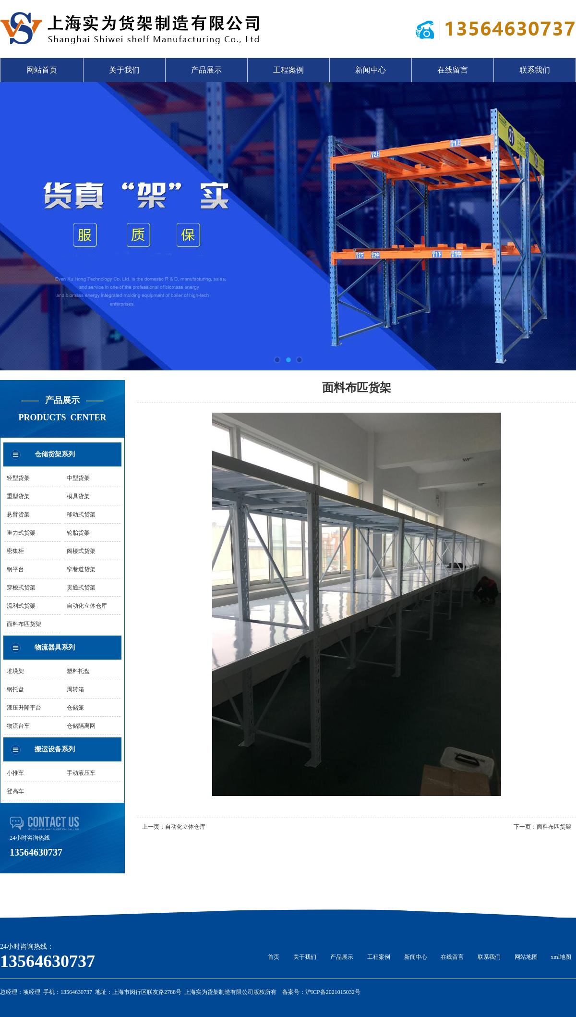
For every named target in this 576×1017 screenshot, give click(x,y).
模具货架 (78, 496)
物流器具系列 (55, 647)
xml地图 (561, 957)
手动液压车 (81, 773)
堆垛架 (15, 671)
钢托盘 (15, 689)
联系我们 (534, 70)
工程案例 (288, 70)
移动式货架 (81, 514)
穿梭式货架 (21, 587)
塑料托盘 (78, 671)
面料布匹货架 (24, 624)
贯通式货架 (81, 587)
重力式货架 (21, 532)
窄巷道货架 (81, 569)
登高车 (15, 791)
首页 (273, 957)
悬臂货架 (18, 514)
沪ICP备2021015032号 (332, 992)
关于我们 (124, 70)
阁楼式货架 (81, 551)
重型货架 (18, 496)
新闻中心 (370, 70)
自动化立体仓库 (87, 605)
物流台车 (18, 726)
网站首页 (41, 70)
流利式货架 (21, 605)
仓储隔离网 (81, 726)
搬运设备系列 (55, 749)
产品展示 (206, 70)
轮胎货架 (78, 532)
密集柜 (15, 551)
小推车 (15, 773)
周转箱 (75, 689)
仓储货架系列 (55, 454)
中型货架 (78, 478)
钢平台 (15, 569)
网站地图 (526, 957)
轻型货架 (18, 478)
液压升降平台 (24, 707)
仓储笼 (75, 707)
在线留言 (452, 70)
